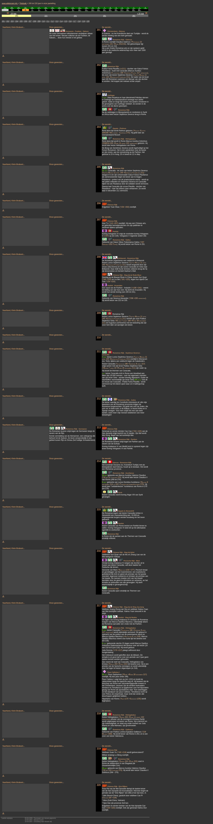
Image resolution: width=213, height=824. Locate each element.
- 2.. (133, 8)
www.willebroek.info (10, 3)
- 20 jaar (13, 14)
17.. (121, 10)
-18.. (32, 8)
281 (133, 16)
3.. (32, 10)
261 (104, 16)
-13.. (66, 8)
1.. (18, 10)
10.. (79, 10)
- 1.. (139, 8)
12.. (92, 10)
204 (16, 21)
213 (56, 21)
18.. (127, 10)
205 (21, 21)
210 (43, 21)
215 (65, 21)
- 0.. (145, 8)
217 (74, 21)
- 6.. (110, 8)
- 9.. (92, 8)
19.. (133, 10)
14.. (104, 10)
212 (52, 21)
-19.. (25, 8)
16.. (116, 10)
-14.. (59, 8)
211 (47, 21)
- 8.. (98, 8)
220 (88, 21)
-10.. (86, 8)
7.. (59, 10)
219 (83, 21)
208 (34, 21)
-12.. (73, 8)
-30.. (5, 8)
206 (25, 21)
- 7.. (104, 8)
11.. (86, 10)
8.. (66, 10)
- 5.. (116, 8)
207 (30, 21)
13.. (98, 10)
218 (79, 21)
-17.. (39, 8)
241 (75, 16)
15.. (110, 10)
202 (7, 21)
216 (70, 21)
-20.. (18, 8)
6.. (52, 10)
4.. (39, 10)
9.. (73, 10)
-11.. (79, 8)
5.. (46, 10)
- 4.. (122, 8)
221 (46, 16)
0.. (11, 10)
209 (39, 21)
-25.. (12, 8)
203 (12, 21)
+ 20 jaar (140, 14)
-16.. (46, 8)
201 (3, 21)
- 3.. (127, 8)
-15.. (52, 8)
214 (61, 21)
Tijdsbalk (23, 3)
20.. (139, 10)
